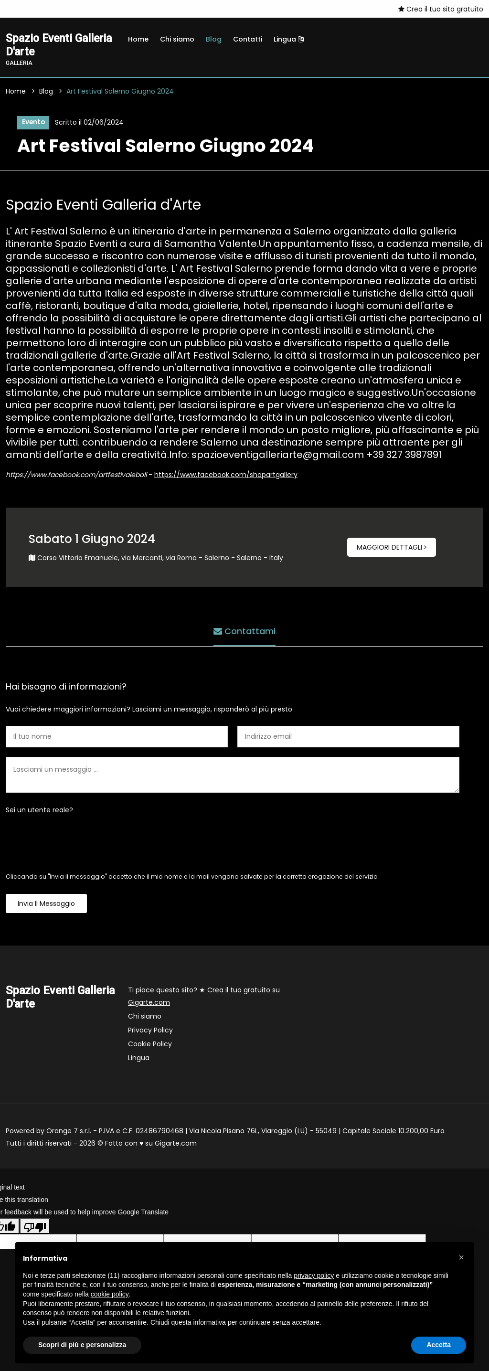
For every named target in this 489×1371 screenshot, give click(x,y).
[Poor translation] (35, 1226)
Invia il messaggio (46, 904)
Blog (214, 39)
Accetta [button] (438, 1345)
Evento (33, 123)
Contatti (247, 39)
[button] (461, 1257)
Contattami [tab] (244, 631)
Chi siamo (177, 39)
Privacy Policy (150, 1031)
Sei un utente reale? (39, 811)
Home (138, 39)
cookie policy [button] (110, 1294)
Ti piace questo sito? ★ (204, 997)
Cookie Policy (150, 1045)
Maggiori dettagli (391, 548)
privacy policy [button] (314, 1275)
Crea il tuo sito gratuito (440, 9)
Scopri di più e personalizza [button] (82, 1345)
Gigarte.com (176, 1144)
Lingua (289, 39)
